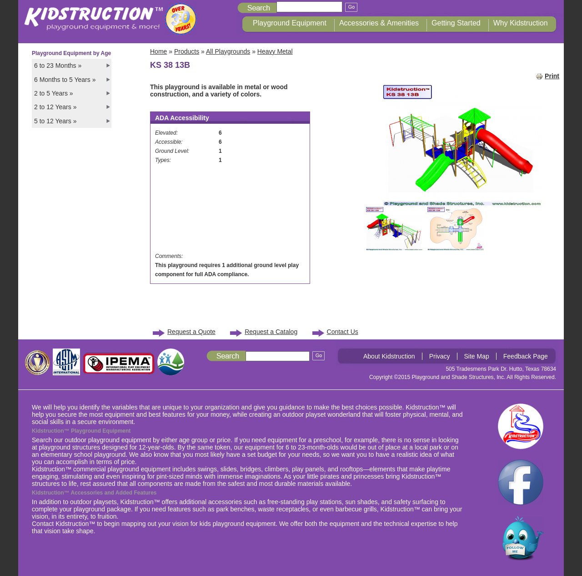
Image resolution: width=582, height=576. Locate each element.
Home (158, 51)
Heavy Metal (275, 51)
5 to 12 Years (55, 121)
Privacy (439, 356)
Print (547, 76)
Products (186, 51)
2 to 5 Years (53, 93)
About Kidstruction (389, 356)
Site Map (476, 356)
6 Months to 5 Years (64, 79)
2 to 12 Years (55, 107)
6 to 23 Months (57, 65)
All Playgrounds (228, 51)
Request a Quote (191, 331)
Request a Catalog (271, 331)
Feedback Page (525, 356)
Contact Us (342, 331)
